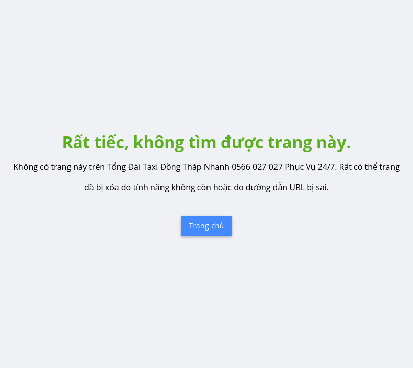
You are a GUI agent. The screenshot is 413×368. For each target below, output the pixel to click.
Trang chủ (206, 226)
